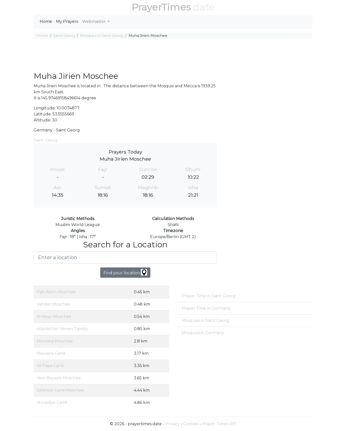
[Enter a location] (125, 257)
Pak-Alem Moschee (56, 292)
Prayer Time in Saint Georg (209, 296)
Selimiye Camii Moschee (60, 390)
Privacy (172, 423)
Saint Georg (64, 35)
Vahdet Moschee (53, 304)
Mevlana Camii (51, 353)
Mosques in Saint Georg (101, 35)
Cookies (191, 423)
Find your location (125, 272)
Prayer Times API (219, 423)
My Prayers (67, 21)
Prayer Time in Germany (206, 308)
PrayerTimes (161, 7)
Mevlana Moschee (55, 341)
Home (46, 21)
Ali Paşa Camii (50, 365)
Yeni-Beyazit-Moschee (59, 378)
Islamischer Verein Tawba (62, 328)
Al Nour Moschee (54, 316)
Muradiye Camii (52, 402)
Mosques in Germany (203, 332)
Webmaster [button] (94, 21)
